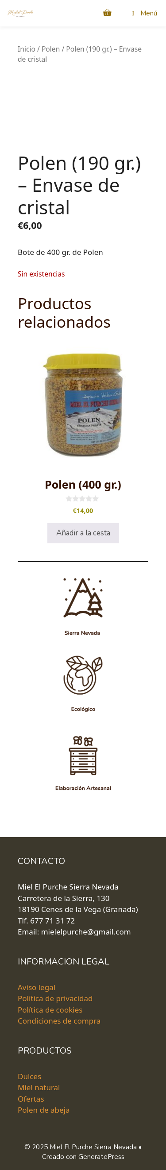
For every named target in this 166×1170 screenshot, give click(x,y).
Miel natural (39, 1087)
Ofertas (31, 1098)
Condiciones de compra (59, 1021)
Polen (51, 49)
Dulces (29, 1076)
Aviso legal (36, 987)
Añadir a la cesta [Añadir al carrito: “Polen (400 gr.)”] (83, 533)
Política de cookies (50, 1009)
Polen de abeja (43, 1110)
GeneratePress (101, 1156)
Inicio (26, 49)
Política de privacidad (55, 998)
